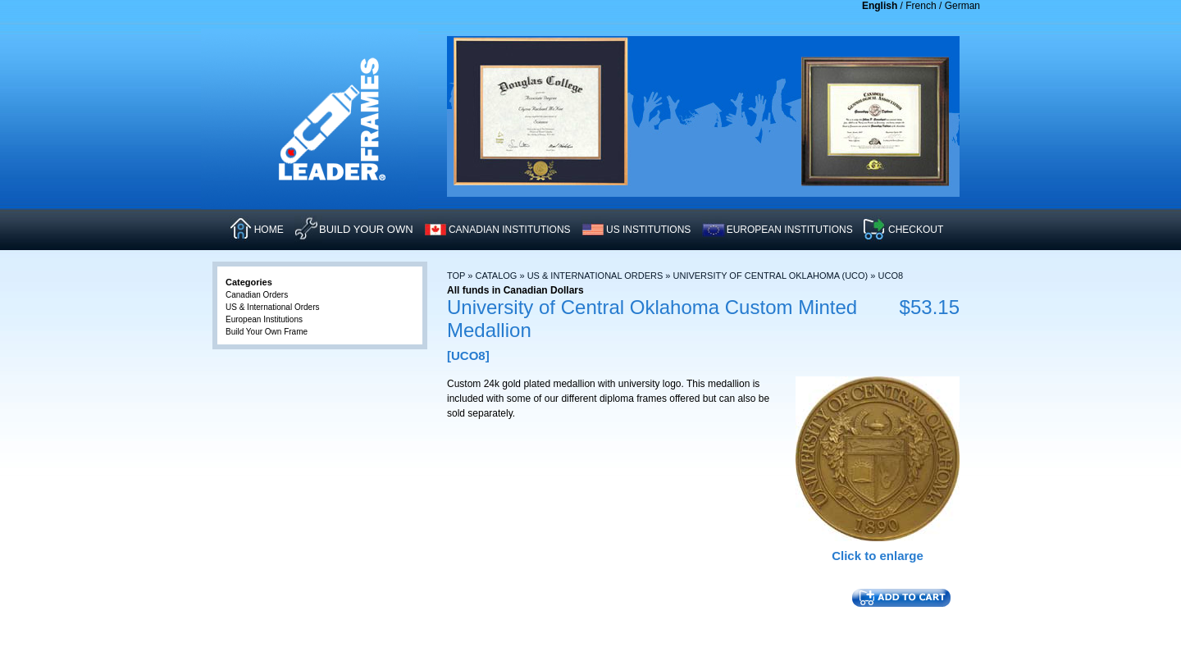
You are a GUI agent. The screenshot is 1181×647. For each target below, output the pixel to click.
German (962, 5)
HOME (269, 229)
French (920, 5)
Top (456, 275)
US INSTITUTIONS (648, 229)
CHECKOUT (915, 229)
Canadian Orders (257, 294)
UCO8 (891, 275)
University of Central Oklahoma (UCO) (771, 275)
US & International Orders (595, 275)
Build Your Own (366, 229)
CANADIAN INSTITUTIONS (510, 229)
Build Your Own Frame (267, 331)
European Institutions (264, 319)
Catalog (496, 275)
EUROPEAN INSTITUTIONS (790, 229)
